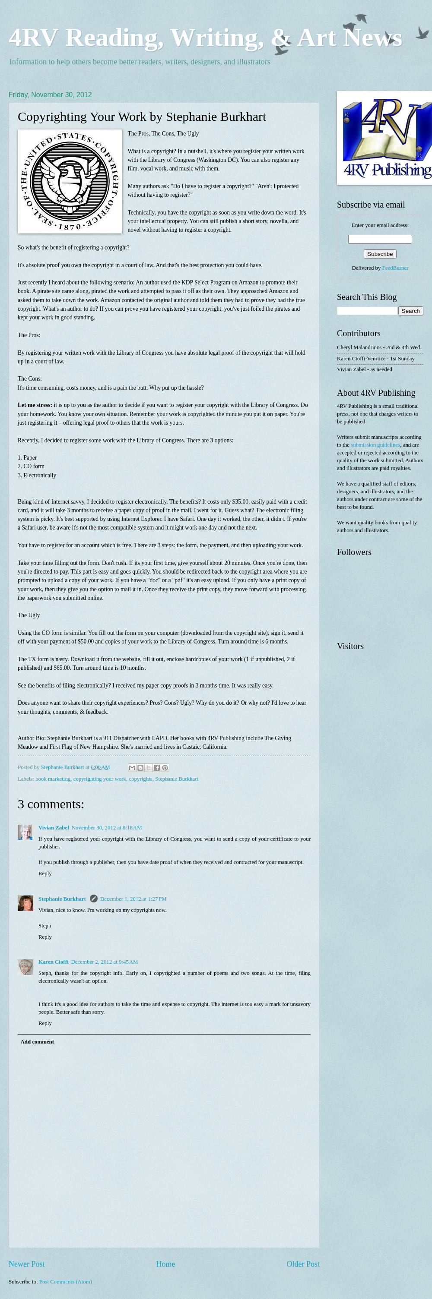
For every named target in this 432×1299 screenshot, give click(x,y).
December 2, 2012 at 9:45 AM (104, 962)
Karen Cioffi (53, 962)
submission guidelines (375, 445)
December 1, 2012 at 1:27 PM (133, 899)
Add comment (37, 1042)
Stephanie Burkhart (176, 779)
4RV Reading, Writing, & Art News (205, 37)
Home (165, 1264)
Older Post (303, 1264)
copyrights (140, 779)
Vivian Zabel (53, 828)
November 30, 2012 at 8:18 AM (107, 828)
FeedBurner (395, 268)
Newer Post (27, 1264)
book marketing (52, 779)
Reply (45, 873)
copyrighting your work (99, 779)
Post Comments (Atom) (65, 1282)
